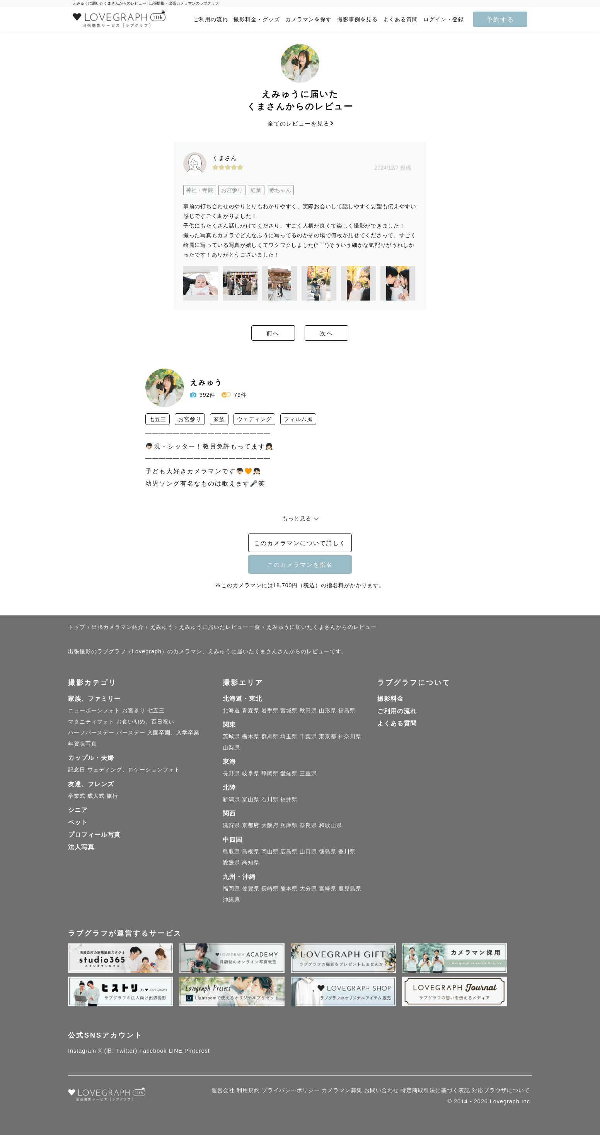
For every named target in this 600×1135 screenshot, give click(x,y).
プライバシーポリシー (291, 1090)
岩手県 (270, 710)
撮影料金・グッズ (257, 19)
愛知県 (289, 773)
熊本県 (289, 888)
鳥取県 (231, 851)
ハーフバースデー (91, 732)
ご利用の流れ (210, 19)
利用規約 (248, 1090)
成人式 (96, 796)
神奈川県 (349, 736)
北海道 (231, 710)
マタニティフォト (91, 722)
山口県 (308, 851)
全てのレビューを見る (300, 123)
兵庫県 (289, 825)
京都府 (250, 825)
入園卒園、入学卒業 (173, 732)
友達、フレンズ (91, 784)
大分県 (308, 888)
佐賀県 (250, 888)
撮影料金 (390, 698)
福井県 (289, 799)
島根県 (250, 851)
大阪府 (270, 825)
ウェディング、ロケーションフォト (133, 769)
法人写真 (81, 847)
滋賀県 (231, 825)
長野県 (231, 773)
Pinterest (197, 1051)
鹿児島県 (349, 888)
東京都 (327, 736)
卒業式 (76, 796)
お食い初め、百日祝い (145, 722)
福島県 (347, 710)
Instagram (82, 1051)
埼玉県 (289, 736)
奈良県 (308, 825)
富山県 (250, 799)
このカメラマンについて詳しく (300, 543)
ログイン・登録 (443, 19)
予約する (500, 19)
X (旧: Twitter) (118, 1051)
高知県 (250, 862)
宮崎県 (327, 888)
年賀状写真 (82, 744)
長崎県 (270, 888)
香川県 (347, 851)
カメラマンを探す (308, 19)
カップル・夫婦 (91, 757)
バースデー (130, 732)
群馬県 (270, 736)
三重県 (308, 773)
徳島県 (327, 851)
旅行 (112, 796)
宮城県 (289, 710)
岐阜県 (250, 773)
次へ (342, 333)
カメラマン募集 (342, 1090)
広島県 (289, 851)
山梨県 (231, 747)
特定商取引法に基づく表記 (435, 1090)
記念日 (76, 769)
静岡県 (270, 773)
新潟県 (231, 799)
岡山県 (270, 851)
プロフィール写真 (94, 834)
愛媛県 (231, 862)
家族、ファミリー (94, 698)
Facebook (153, 1051)
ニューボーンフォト (94, 710)
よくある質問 (400, 19)
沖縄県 (231, 900)
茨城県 (231, 736)
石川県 (270, 799)
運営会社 (223, 1090)
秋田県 (308, 710)
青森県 (250, 710)
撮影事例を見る (357, 19)
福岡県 (231, 888)
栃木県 (250, 736)
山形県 (327, 710)
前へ (257, 333)
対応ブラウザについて (501, 1090)
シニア (78, 810)
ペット (78, 822)
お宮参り (133, 710)
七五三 (156, 710)
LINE (175, 1051)
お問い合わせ (381, 1090)
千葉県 (308, 736)
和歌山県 (330, 825)
